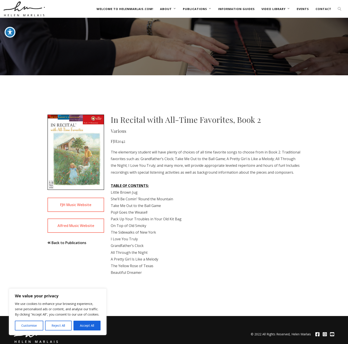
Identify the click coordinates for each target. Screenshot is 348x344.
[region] (58, 311)
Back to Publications (66, 242)
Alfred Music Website (75, 225)
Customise (29, 325)
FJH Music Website (75, 204)
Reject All (58, 325)
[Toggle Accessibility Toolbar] (10, 29)
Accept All (87, 325)
